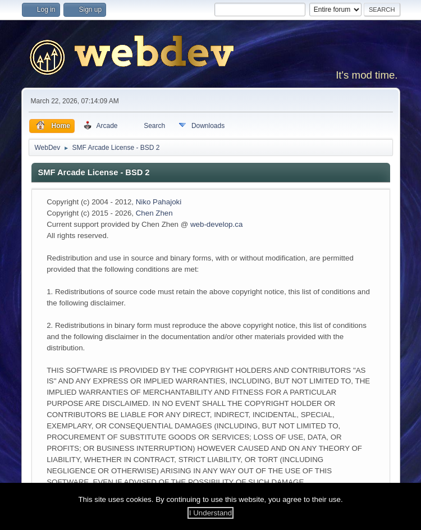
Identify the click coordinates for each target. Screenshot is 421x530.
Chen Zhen (154, 213)
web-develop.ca (216, 224)
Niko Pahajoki (159, 202)
